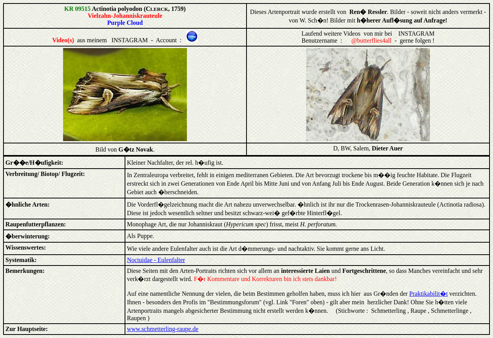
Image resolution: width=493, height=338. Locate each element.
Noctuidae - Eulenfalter (156, 260)
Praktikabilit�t (428, 293)
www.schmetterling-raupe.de (163, 329)
